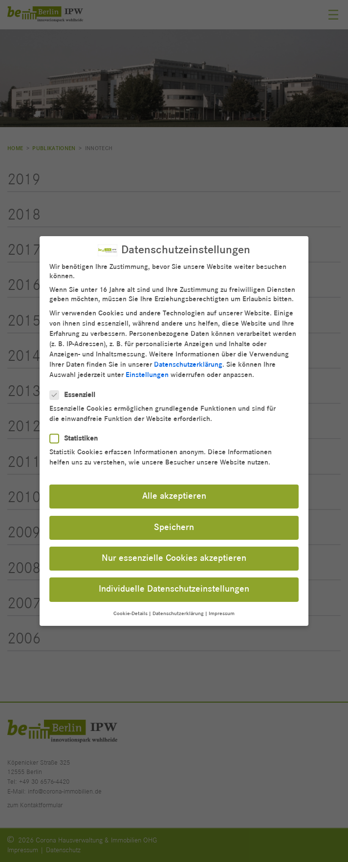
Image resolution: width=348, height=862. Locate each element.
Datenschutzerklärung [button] (178, 610)
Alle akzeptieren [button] (174, 493)
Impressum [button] (222, 610)
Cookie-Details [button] (130, 610)
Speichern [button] (174, 524)
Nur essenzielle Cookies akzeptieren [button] (174, 555)
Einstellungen (147, 372)
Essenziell (75, 392)
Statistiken (76, 435)
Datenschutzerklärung (188, 361)
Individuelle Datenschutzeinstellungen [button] (174, 586)
